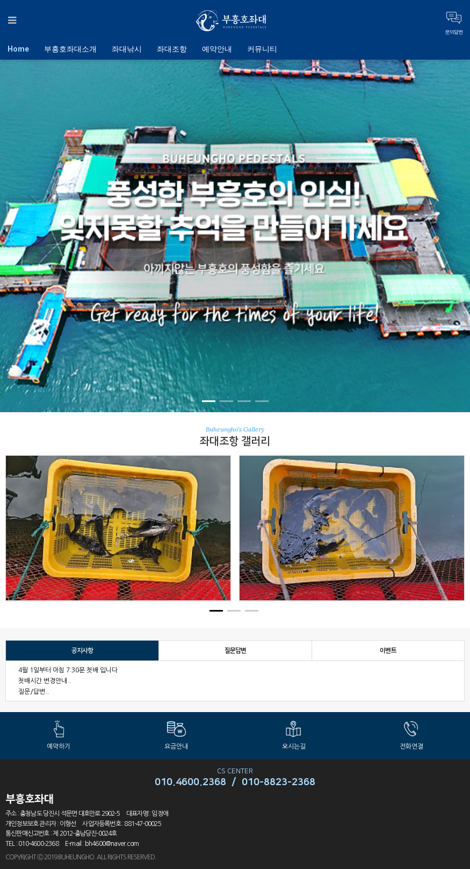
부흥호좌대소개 (70, 49)
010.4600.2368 (190, 782)
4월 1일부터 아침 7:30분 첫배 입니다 (68, 670)
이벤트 (388, 650)
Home (18, 49)
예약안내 (217, 49)
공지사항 (82, 650)
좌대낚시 (127, 49)
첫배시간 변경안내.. (44, 681)
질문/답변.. (33, 691)
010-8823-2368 (278, 782)
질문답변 (236, 650)
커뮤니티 (262, 49)
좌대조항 (172, 49)
